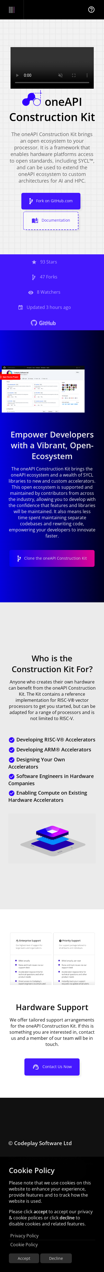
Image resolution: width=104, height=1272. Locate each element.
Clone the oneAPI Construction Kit (52, 559)
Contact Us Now (52, 1067)
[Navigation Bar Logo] (12, 9)
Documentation (51, 220)
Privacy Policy (24, 1236)
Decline (56, 1258)
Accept (24, 1258)
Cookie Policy (24, 1245)
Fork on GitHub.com (51, 201)
